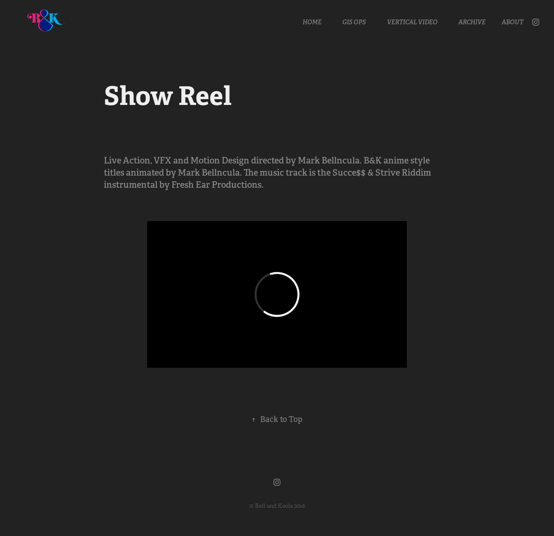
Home (312, 22)
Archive (472, 22)
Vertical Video (412, 22)
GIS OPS (354, 22)
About (512, 22)
